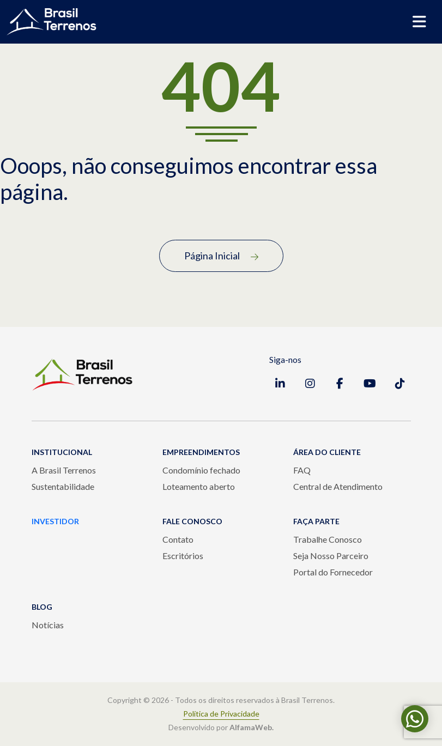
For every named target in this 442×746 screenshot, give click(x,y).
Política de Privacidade (221, 713)
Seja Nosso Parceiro (330, 555)
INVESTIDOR (55, 521)
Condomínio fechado (201, 470)
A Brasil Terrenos (64, 470)
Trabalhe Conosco (327, 539)
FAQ (302, 470)
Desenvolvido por (221, 727)
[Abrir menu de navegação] (419, 22)
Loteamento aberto (198, 486)
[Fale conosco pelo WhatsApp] (414, 718)
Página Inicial (221, 256)
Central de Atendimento (338, 486)
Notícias (48, 625)
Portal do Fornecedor (333, 572)
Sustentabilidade (63, 486)
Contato (177, 539)
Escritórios (182, 555)
